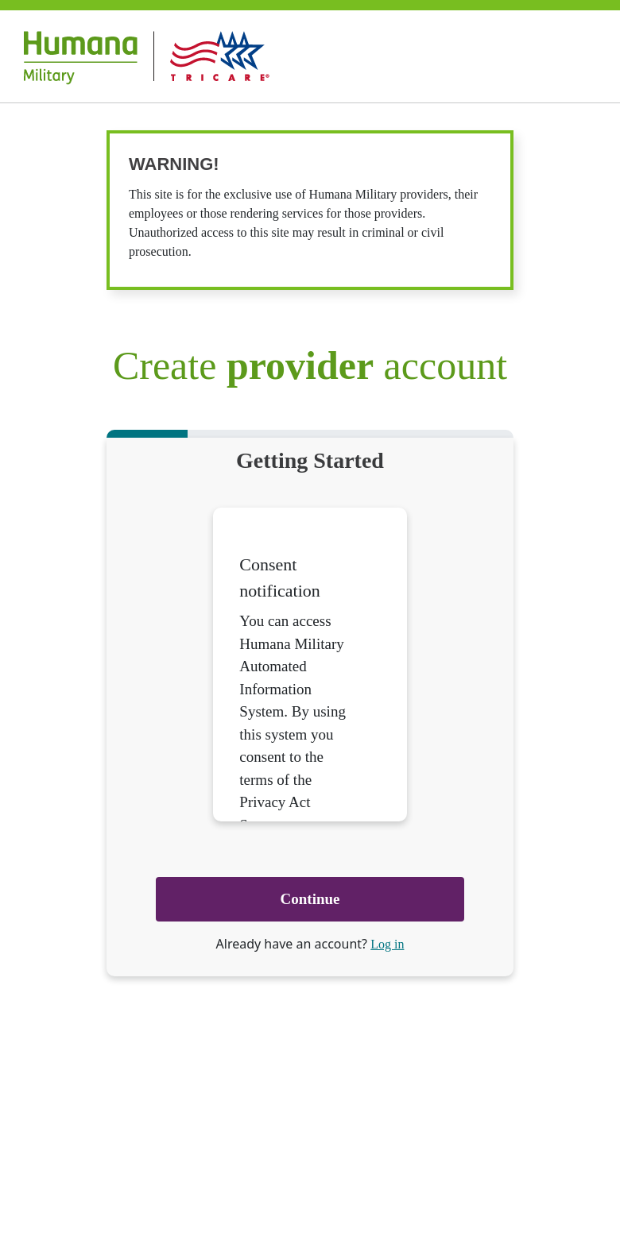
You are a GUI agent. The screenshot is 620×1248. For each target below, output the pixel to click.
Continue (310, 899)
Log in (387, 944)
